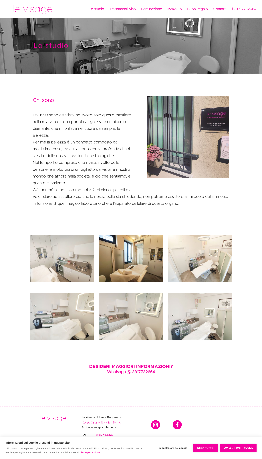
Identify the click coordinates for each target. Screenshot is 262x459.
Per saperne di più (90, 452)
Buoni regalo (197, 9)
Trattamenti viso (123, 9)
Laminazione (151, 9)
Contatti (219, 9)
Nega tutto (205, 448)
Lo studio (96, 9)
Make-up (174, 9)
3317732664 (244, 9)
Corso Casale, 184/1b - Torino (101, 422)
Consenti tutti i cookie (238, 448)
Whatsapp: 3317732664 (131, 372)
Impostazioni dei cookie (173, 448)
